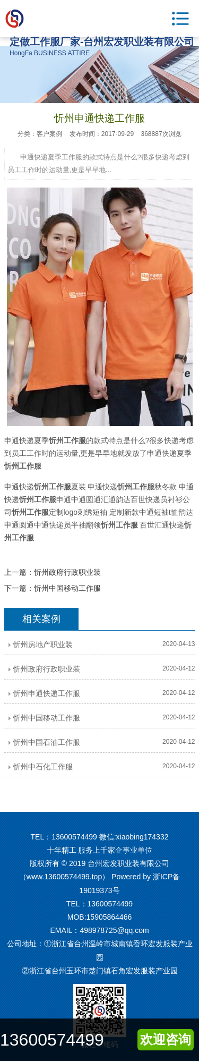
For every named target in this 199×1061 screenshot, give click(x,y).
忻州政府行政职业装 (67, 572)
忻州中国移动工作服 (67, 588)
